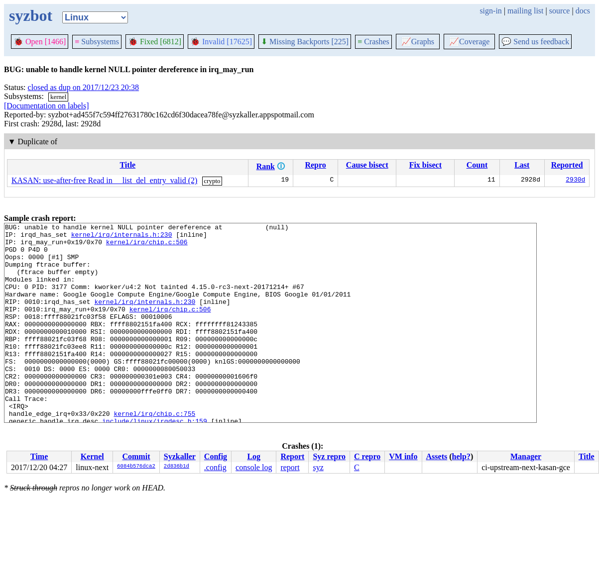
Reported (567, 165)
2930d (575, 180)
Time (39, 456)
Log (253, 456)
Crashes (373, 41)
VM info (403, 456)
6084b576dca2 (136, 466)
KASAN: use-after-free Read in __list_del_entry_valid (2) (104, 180)
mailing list (525, 10)
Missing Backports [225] (305, 41)
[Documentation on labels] (46, 105)
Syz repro (329, 456)
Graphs (417, 41)
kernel (58, 96)
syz (318, 467)
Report (292, 456)
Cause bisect (367, 165)
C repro (367, 456)
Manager (525, 456)
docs (583, 10)
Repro (315, 165)
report (289, 467)
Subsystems (97, 41)
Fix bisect (425, 165)
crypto (212, 181)
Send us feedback (535, 41)
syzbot (30, 15)
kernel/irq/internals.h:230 (121, 237)
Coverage (469, 41)
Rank (265, 166)
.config (215, 467)
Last (521, 165)
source (559, 10)
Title (127, 165)
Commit (136, 456)
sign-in (490, 10)
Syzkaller (180, 456)
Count (477, 165)
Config (215, 456)
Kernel (92, 456)
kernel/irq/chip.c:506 (147, 246)
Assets (437, 456)
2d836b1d (176, 466)
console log (254, 467)
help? (461, 456)
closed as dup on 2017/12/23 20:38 (83, 87)
